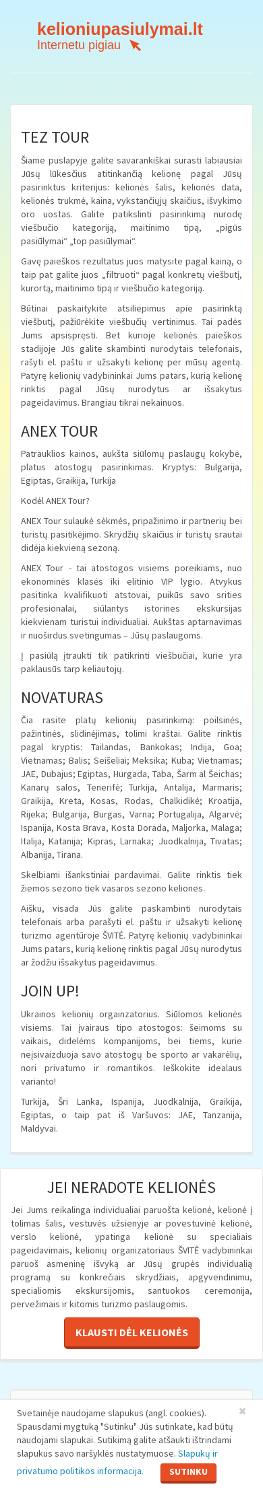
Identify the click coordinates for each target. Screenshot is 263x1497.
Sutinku (188, 1471)
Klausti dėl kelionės (132, 1332)
